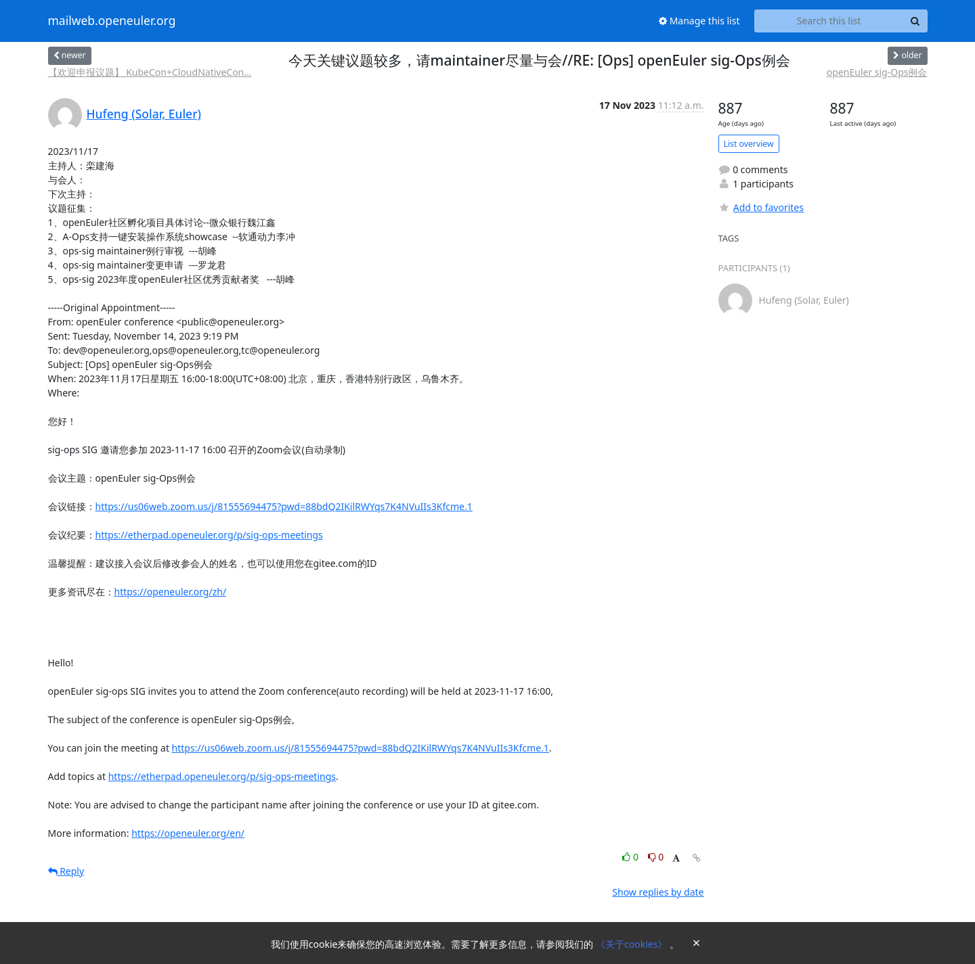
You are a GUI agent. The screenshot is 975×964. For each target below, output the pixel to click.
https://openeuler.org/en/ (187, 833)
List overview (749, 144)
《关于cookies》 (633, 944)
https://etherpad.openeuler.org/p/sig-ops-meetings (209, 534)
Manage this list (699, 20)
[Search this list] (829, 20)
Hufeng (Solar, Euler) (144, 114)
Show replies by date (657, 892)
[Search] (915, 20)
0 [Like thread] (631, 856)
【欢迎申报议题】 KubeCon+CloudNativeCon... (150, 72)
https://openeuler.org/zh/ (170, 591)
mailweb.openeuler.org (112, 21)
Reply (66, 871)
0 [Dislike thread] (656, 856)
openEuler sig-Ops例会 (877, 72)
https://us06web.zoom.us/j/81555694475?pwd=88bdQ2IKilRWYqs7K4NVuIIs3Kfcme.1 (284, 506)
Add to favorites (761, 207)
